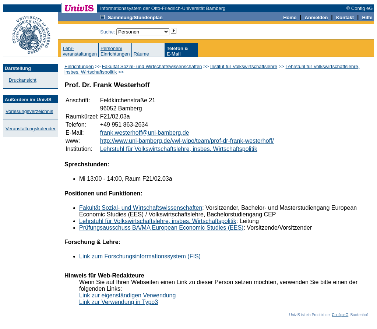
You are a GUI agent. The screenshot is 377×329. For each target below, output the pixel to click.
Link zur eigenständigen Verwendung (127, 295)
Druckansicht (22, 80)
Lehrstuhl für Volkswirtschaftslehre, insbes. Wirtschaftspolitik (178, 149)
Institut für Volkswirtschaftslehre (243, 66)
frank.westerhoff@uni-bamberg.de (144, 133)
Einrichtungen (79, 66)
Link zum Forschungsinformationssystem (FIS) (140, 256)
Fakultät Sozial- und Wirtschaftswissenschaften (152, 66)
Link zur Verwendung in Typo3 (118, 302)
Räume (141, 54)
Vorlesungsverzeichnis (29, 111)
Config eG (340, 315)
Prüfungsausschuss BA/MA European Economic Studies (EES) (161, 227)
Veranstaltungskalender (31, 128)
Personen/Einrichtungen (115, 51)
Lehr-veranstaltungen (80, 51)
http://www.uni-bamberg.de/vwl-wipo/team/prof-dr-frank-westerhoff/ (187, 141)
